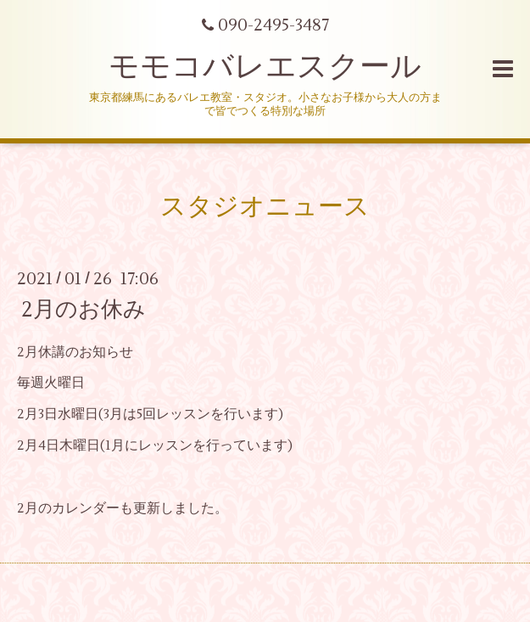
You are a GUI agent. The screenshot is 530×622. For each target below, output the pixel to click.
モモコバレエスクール (265, 67)
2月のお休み (83, 308)
